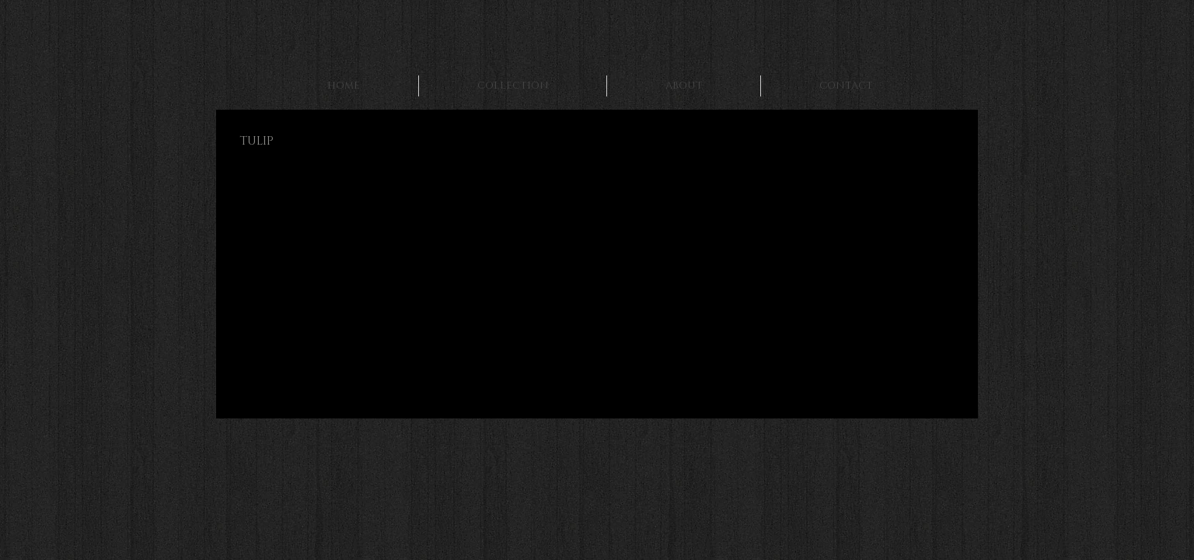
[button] (365, 307)
